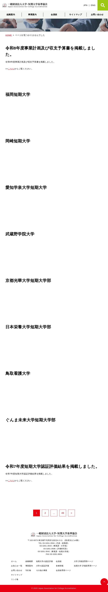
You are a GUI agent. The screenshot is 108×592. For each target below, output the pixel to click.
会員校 (54, 14)
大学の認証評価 (42, 566)
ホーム (14, 561)
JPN (85, 5)
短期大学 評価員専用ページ (85, 566)
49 (63, 513)
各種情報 (59, 566)
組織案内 (11, 14)
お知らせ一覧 (16, 566)
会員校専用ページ (63, 570)
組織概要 (29, 561)
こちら (11, 69)
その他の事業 (41, 570)
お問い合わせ (16, 570)
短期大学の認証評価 (44, 561)
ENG (93, 5)
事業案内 (32, 14)
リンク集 (14, 579)
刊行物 (28, 570)
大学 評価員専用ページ (83, 561)
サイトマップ (75, 14)
